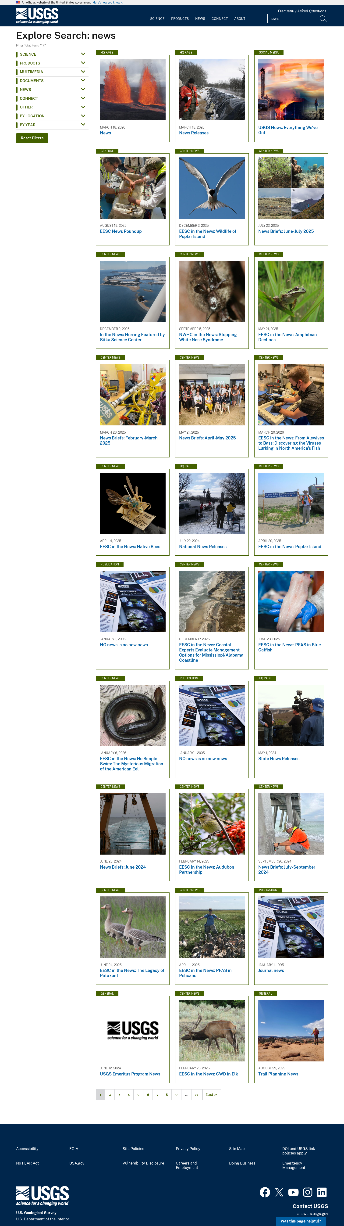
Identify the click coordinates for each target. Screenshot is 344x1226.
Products (180, 19)
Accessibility (27, 1149)
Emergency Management (293, 1165)
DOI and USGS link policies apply (298, 1151)
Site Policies (133, 1149)
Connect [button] (29, 98)
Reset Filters (32, 138)
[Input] (297, 18)
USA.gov (76, 1163)
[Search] (323, 18)
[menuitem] (157, 16)
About (239, 19)
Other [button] (26, 107)
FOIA (73, 1149)
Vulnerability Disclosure (143, 1163)
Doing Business (242, 1163)
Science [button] (28, 54)
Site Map (237, 1149)
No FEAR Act (27, 1163)
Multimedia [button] (31, 72)
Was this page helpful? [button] (301, 1221)
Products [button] (30, 63)
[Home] (37, 22)
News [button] (25, 89)
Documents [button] (32, 81)
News (200, 19)
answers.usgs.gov (312, 1214)
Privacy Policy (188, 1149)
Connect (220, 19)
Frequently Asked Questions (302, 11)
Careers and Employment (187, 1165)
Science (157, 19)
